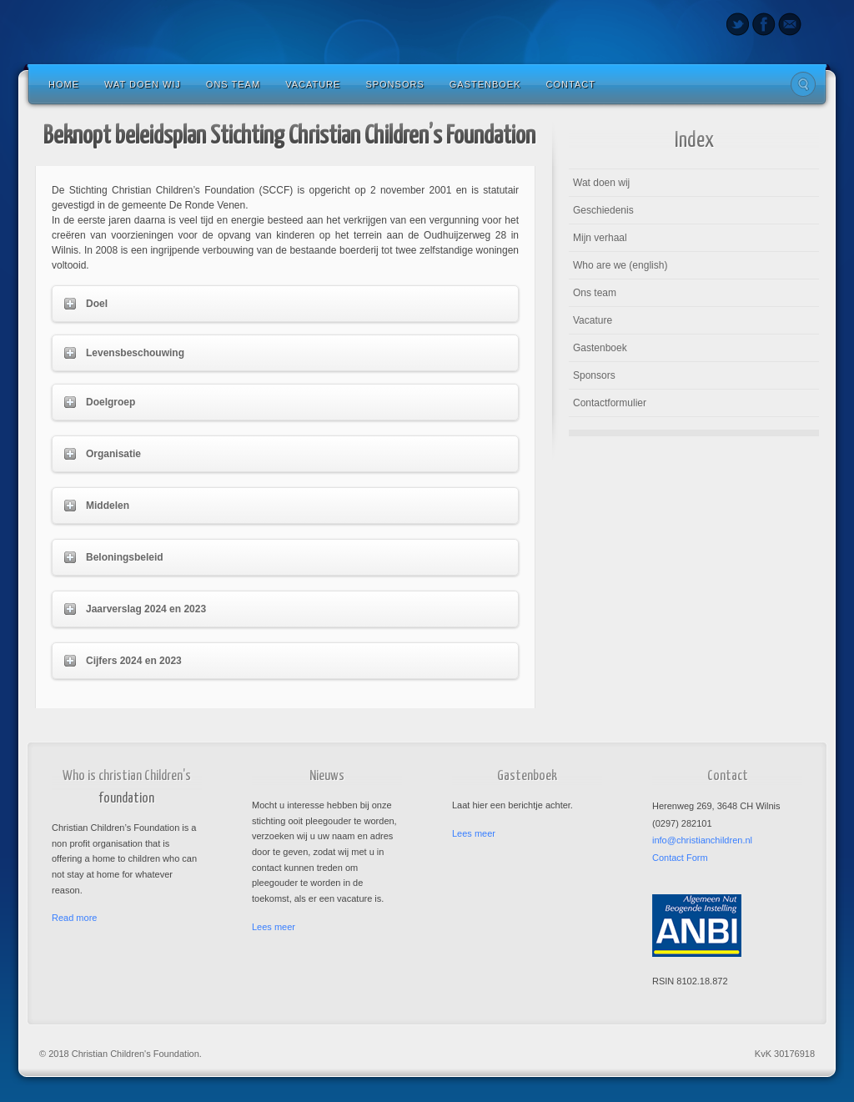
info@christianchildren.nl (702, 840)
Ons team (233, 84)
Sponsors (394, 84)
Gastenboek (485, 84)
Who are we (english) (620, 265)
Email (789, 24)
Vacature (312, 84)
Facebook (763, 24)
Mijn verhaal (600, 238)
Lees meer (273, 927)
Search (803, 84)
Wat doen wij (142, 84)
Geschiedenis (603, 210)
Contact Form (680, 858)
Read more (74, 918)
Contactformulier (609, 403)
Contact (570, 84)
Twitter (738, 24)
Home (63, 84)
